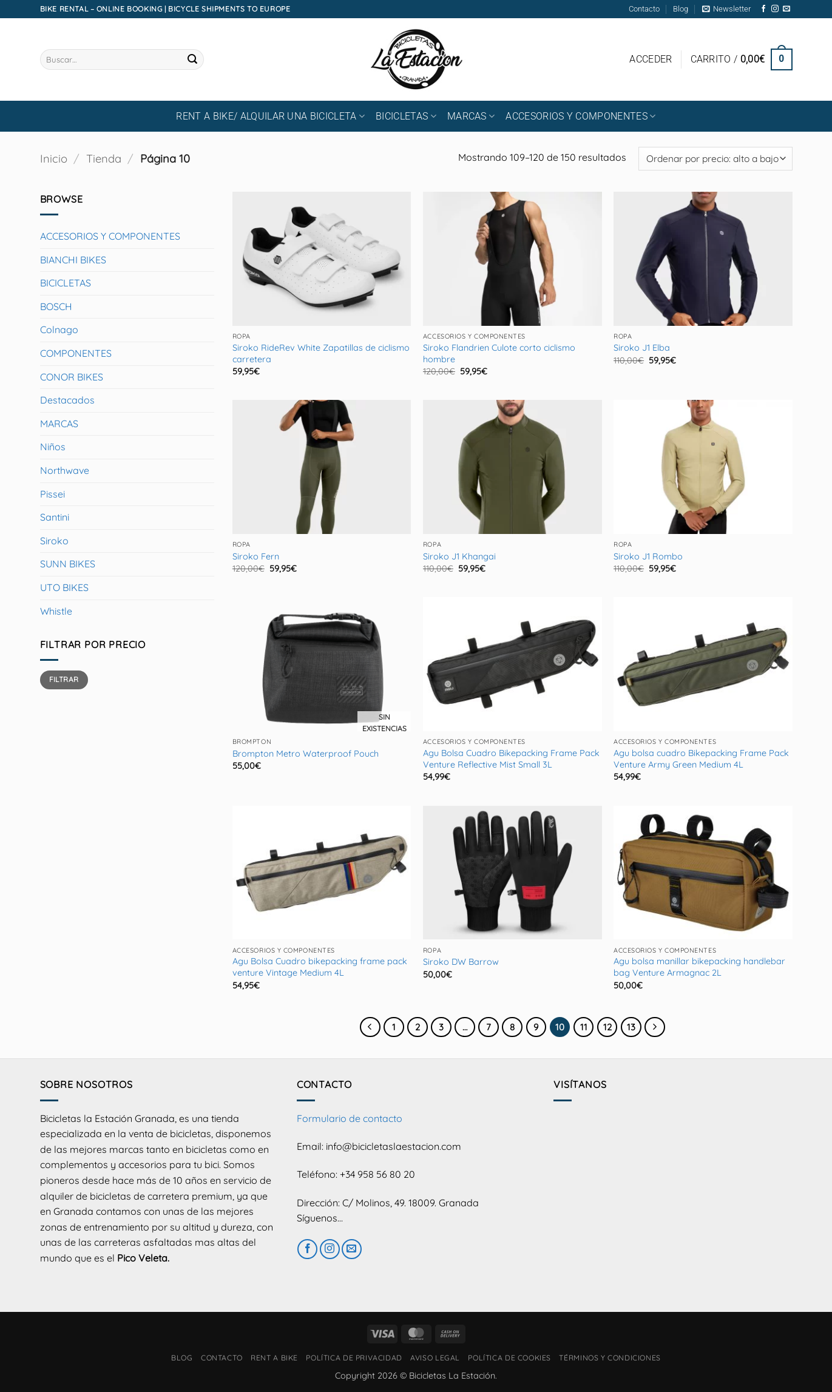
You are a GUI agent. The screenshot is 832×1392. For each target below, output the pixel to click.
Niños (53, 447)
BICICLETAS (406, 116)
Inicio (53, 159)
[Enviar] (192, 59)
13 (631, 1027)
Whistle (56, 611)
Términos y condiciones (609, 1357)
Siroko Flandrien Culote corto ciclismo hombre (499, 353)
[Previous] (370, 1027)
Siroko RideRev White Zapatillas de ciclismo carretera (321, 353)
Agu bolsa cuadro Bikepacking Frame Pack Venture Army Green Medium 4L (701, 759)
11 (583, 1027)
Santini (54, 517)
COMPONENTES (76, 353)
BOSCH (56, 306)
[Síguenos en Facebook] (763, 9)
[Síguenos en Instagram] (775, 9)
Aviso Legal (435, 1357)
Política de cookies (509, 1357)
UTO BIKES (64, 587)
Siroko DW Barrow (461, 961)
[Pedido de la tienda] (715, 159)
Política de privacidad (354, 1357)
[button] (726, 9)
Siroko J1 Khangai (459, 556)
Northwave (64, 470)
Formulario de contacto (349, 1118)
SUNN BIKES (67, 564)
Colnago (59, 329)
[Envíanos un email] (786, 9)
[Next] (654, 1027)
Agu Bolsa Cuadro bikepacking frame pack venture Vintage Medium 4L (319, 967)
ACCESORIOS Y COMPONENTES (580, 116)
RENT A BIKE (274, 1357)
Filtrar (64, 679)
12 (607, 1027)
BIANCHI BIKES (73, 260)
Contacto (644, 8)
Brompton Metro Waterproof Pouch (305, 753)
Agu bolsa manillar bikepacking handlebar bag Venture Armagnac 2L (699, 967)
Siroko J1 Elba (642, 347)
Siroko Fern (255, 556)
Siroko (54, 541)
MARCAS (471, 116)
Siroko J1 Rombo (648, 556)
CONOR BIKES (71, 377)
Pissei (52, 494)
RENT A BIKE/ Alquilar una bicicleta (270, 116)
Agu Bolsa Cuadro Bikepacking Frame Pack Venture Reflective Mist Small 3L (511, 759)
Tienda (103, 159)
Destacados (67, 400)
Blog (680, 8)
